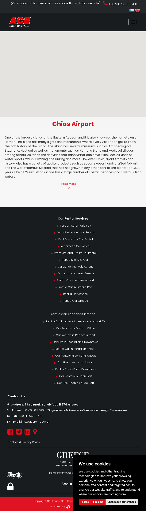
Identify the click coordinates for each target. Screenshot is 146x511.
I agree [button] (85, 501)
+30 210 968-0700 (34, 410)
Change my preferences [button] (121, 501)
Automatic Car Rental (75, 246)
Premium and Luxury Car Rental (75, 253)
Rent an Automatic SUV (75, 226)
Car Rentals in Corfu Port (75, 376)
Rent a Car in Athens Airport (75, 280)
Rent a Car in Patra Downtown (75, 369)
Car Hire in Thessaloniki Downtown (75, 342)
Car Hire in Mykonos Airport (75, 362)
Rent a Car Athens (75, 294)
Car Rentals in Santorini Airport (75, 355)
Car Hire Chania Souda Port (75, 383)
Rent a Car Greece (75, 301)
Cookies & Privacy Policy (23, 442)
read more (62, 186)
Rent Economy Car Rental (75, 239)
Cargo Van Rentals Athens (75, 266)
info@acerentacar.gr (35, 422)
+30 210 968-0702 (30, 416)
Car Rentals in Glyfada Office (75, 328)
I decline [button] (98, 501)
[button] (73, 70)
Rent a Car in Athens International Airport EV (75, 321)
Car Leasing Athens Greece (75, 273)
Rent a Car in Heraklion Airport (76, 349)
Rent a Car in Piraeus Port (76, 287)
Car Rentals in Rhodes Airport (75, 335)
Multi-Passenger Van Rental (75, 232)
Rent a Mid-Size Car (75, 260)
